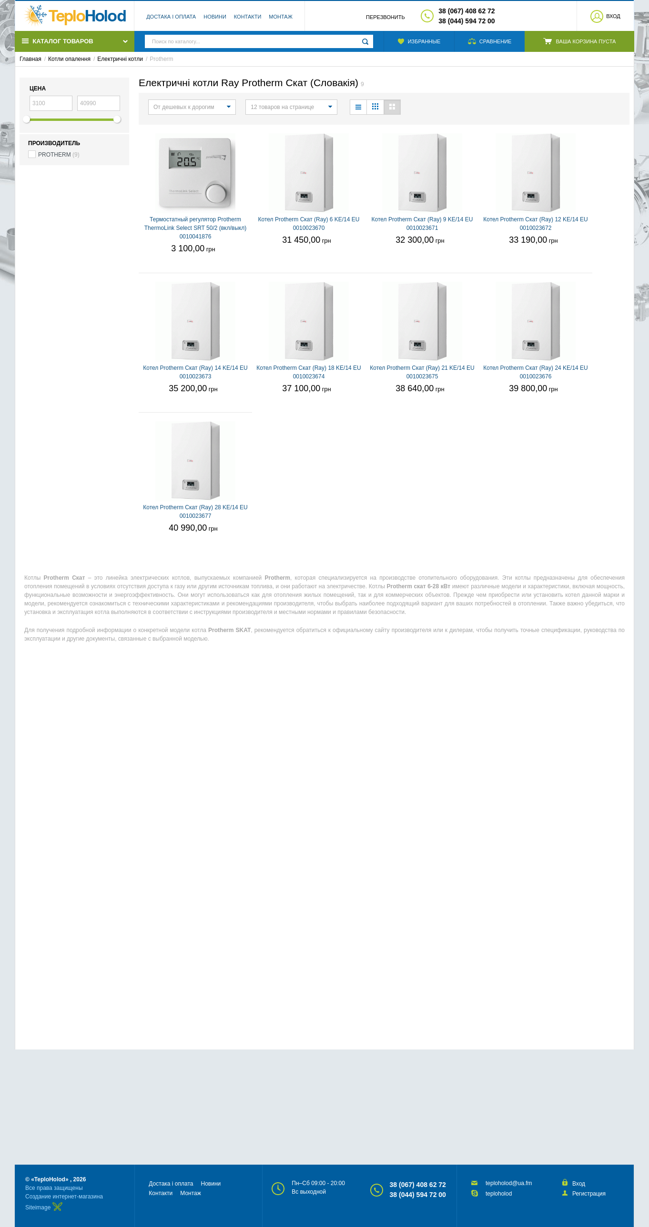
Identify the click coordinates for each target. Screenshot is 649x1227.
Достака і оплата (171, 17)
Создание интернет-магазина (64, 1196)
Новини (214, 17)
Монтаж (281, 17)
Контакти (248, 17)
